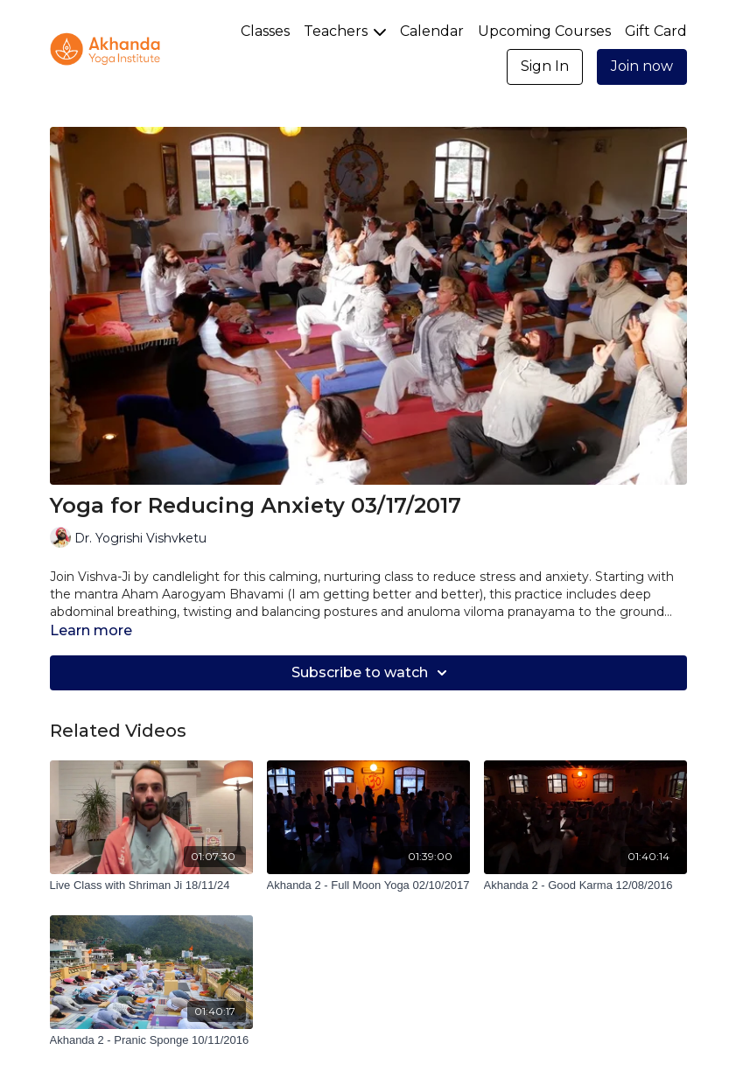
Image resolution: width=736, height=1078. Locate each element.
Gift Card (656, 31)
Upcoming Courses (544, 31)
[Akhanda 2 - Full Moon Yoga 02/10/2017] (368, 885)
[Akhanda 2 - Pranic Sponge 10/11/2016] (151, 1040)
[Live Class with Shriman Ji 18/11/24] (151, 885)
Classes (265, 31)
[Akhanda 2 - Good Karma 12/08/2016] (585, 885)
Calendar (432, 31)
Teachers (345, 31)
